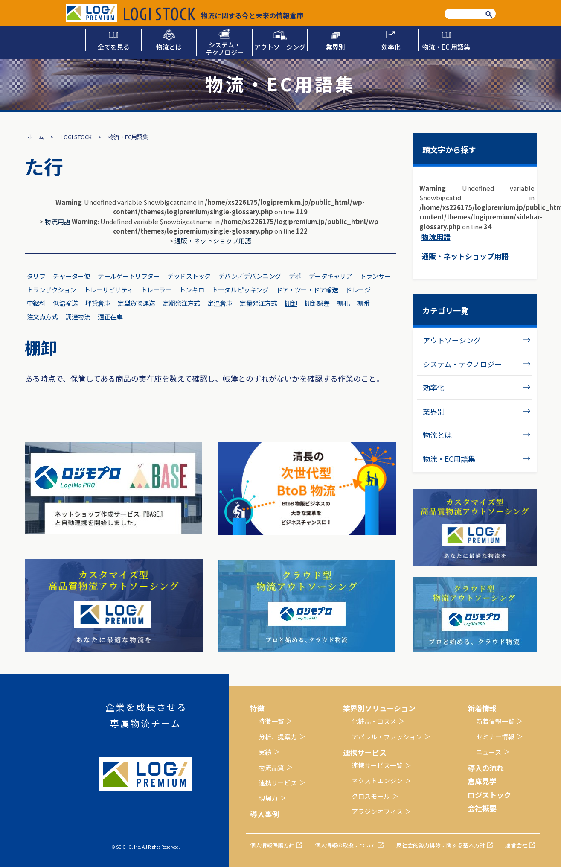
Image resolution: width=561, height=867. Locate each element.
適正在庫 (110, 316)
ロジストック (489, 794)
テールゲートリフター (129, 275)
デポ (295, 275)
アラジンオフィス (377, 811)
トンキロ (191, 289)
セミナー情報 (495, 736)
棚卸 (291, 302)
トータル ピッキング (240, 289)
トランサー (375, 275)
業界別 (434, 411)
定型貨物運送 (136, 302)
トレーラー (156, 289)
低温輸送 (65, 302)
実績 (265, 751)
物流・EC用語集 (449, 458)
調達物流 (77, 316)
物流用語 (57, 221)
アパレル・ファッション (387, 736)
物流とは (437, 434)
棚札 (343, 302)
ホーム (35, 137)
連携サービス (278, 782)
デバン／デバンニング (249, 275)
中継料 (36, 302)
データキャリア (330, 275)
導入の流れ (486, 767)
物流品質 (271, 767)
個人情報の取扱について (345, 845)
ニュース (488, 751)
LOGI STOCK (76, 137)
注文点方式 (42, 316)
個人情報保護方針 (272, 845)
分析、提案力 (278, 736)
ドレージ (358, 289)
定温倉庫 (219, 302)
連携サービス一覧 (377, 765)
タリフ (36, 275)
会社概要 (482, 808)
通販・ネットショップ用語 (212, 240)
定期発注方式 (181, 302)
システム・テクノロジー (462, 364)
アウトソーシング (452, 340)
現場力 (268, 798)
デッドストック (189, 275)
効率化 (434, 387)
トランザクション (51, 289)
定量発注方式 (258, 302)
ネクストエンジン (377, 780)
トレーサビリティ (108, 289)
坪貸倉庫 (97, 302)
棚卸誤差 (317, 302)
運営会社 (516, 845)
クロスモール (371, 795)
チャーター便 (71, 275)
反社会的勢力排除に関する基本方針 (440, 845)
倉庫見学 (482, 781)
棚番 (363, 302)
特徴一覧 (271, 721)
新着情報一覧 (495, 721)
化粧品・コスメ (374, 721)
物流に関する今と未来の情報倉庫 (213, 14)
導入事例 (264, 814)
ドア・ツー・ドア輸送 (307, 289)
